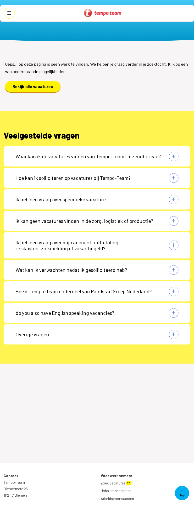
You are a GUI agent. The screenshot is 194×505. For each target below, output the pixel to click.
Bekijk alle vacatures (32, 86)
